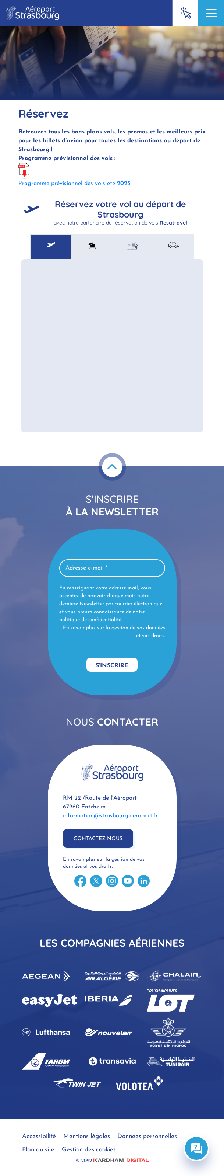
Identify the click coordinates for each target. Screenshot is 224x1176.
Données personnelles (147, 1136)
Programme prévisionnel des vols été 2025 (74, 184)
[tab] (51, 247)
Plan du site (38, 1150)
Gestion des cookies (89, 1150)
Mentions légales (86, 1136)
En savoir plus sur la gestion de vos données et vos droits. (114, 632)
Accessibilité (39, 1136)
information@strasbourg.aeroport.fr (110, 816)
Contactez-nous (98, 839)
